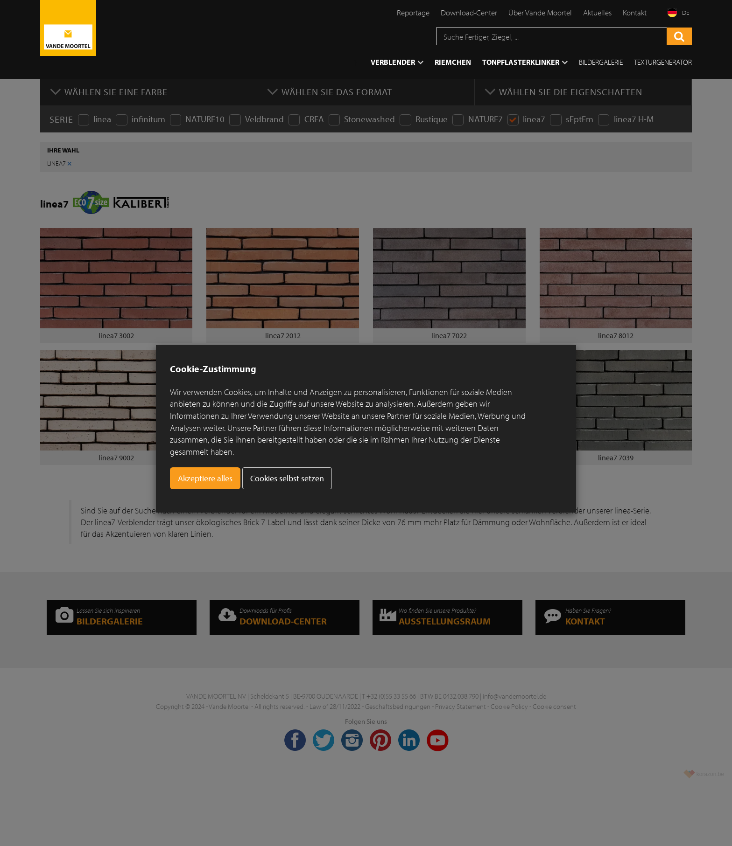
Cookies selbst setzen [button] (287, 478)
